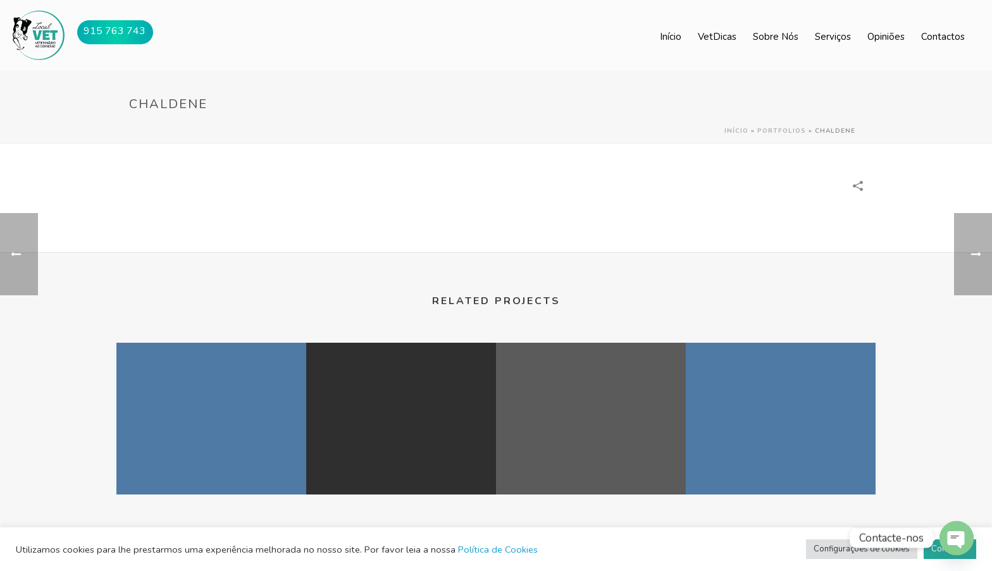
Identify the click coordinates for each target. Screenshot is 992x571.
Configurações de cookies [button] (862, 549)
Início (670, 36)
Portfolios (781, 130)
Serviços (833, 36)
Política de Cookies (498, 549)
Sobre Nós (775, 36)
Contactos (943, 36)
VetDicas (717, 36)
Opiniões (886, 36)
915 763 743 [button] (115, 31)
